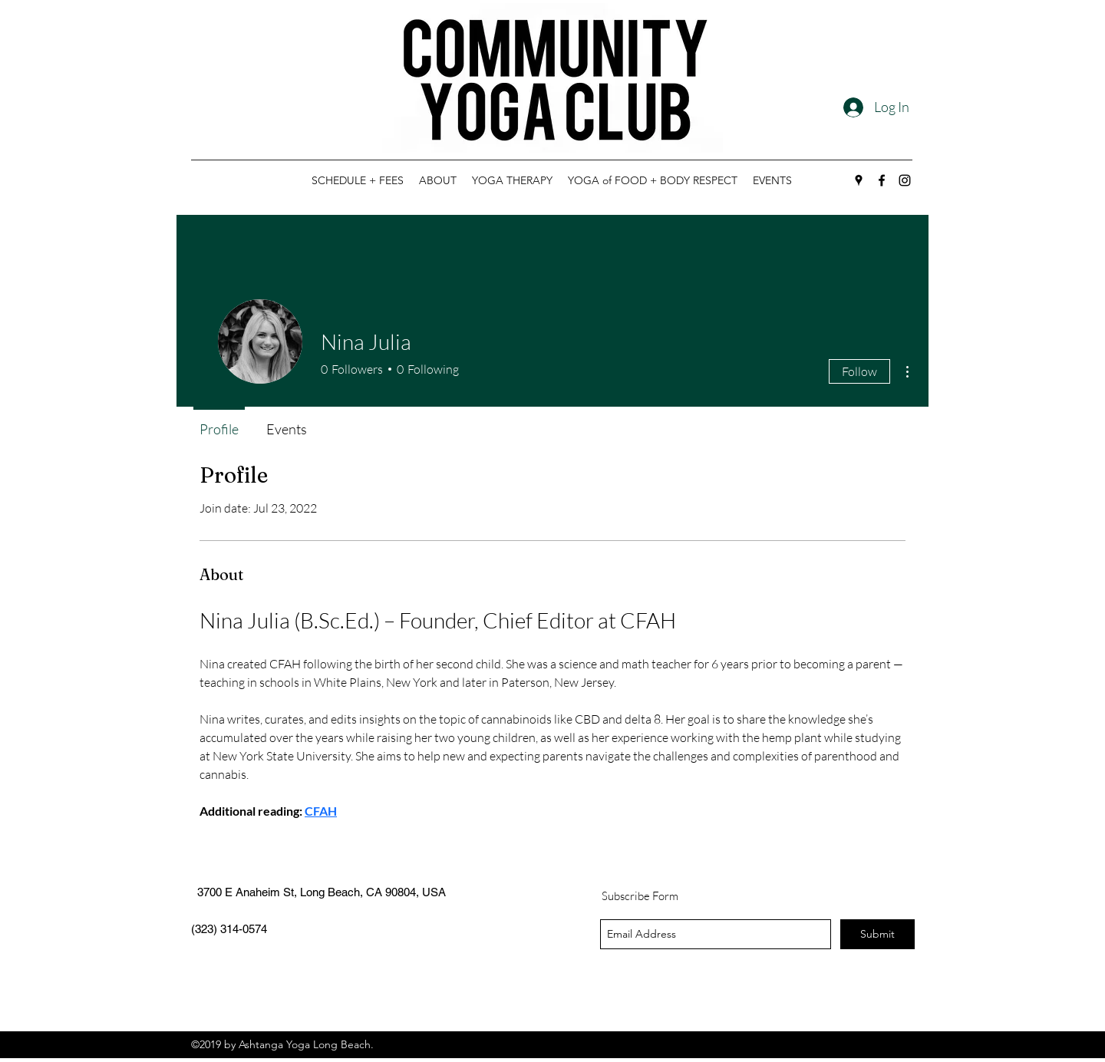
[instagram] (904, 180)
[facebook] (881, 180)
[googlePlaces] (858, 180)
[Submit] (877, 934)
